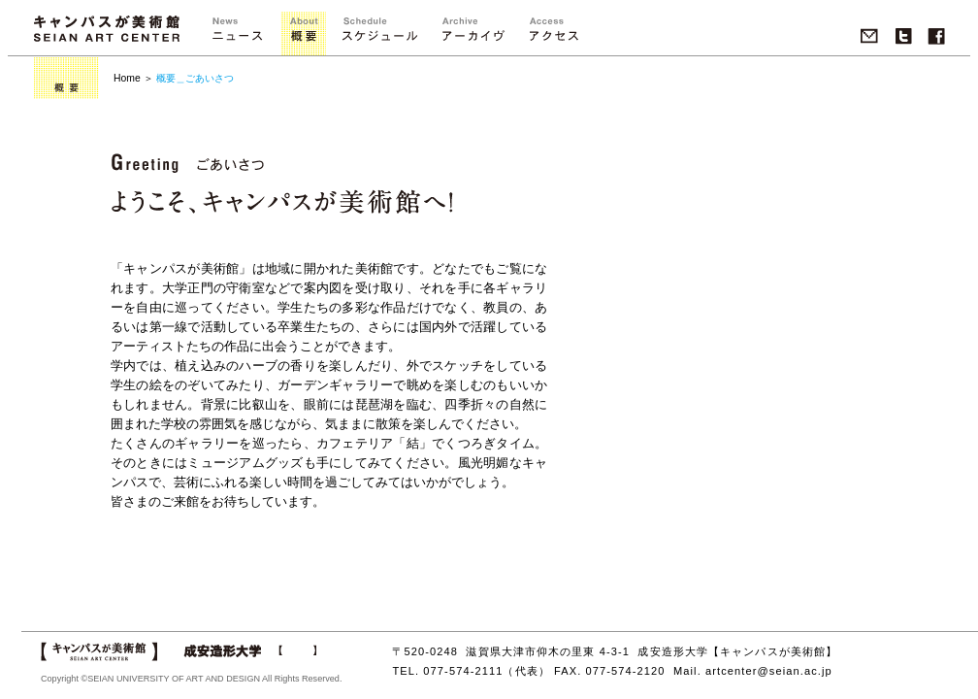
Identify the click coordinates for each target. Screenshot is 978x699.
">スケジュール (379, 33)
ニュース (237, 33)
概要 (303, 33)
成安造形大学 (249, 651)
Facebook (936, 36)
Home (127, 78)
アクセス (553, 33)
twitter (904, 36)
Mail (869, 36)
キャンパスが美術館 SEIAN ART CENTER (106, 29)
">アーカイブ (473, 33)
